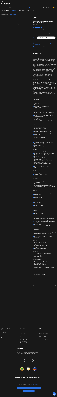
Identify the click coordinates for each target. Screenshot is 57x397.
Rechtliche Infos (43, 339)
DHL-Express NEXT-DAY (24, 351)
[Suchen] (30, 7)
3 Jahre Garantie (42, 349)
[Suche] (19, 7)
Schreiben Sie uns (49, 46)
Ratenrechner (37, 44)
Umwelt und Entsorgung (44, 348)
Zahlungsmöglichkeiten (24, 356)
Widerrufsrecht (42, 343)
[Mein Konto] (43, 7)
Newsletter (20, 362)
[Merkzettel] (40, 7)
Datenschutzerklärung (43, 346)
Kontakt (21, 349)
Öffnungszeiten (23, 343)
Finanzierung (48, 43)
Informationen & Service (26, 339)
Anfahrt (21, 348)
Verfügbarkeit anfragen (46, 37)
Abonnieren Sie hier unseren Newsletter (25, 368)
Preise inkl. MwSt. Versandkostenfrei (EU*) (39, 29)
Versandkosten (23, 346)
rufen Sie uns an (38, 48)
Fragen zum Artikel (44, 275)
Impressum (41, 345)
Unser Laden (22, 341)
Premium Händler (23, 353)
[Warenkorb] (48, 7)
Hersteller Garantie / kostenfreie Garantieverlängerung (45, 352)
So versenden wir (23, 354)
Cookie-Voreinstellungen (44, 354)
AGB (40, 341)
